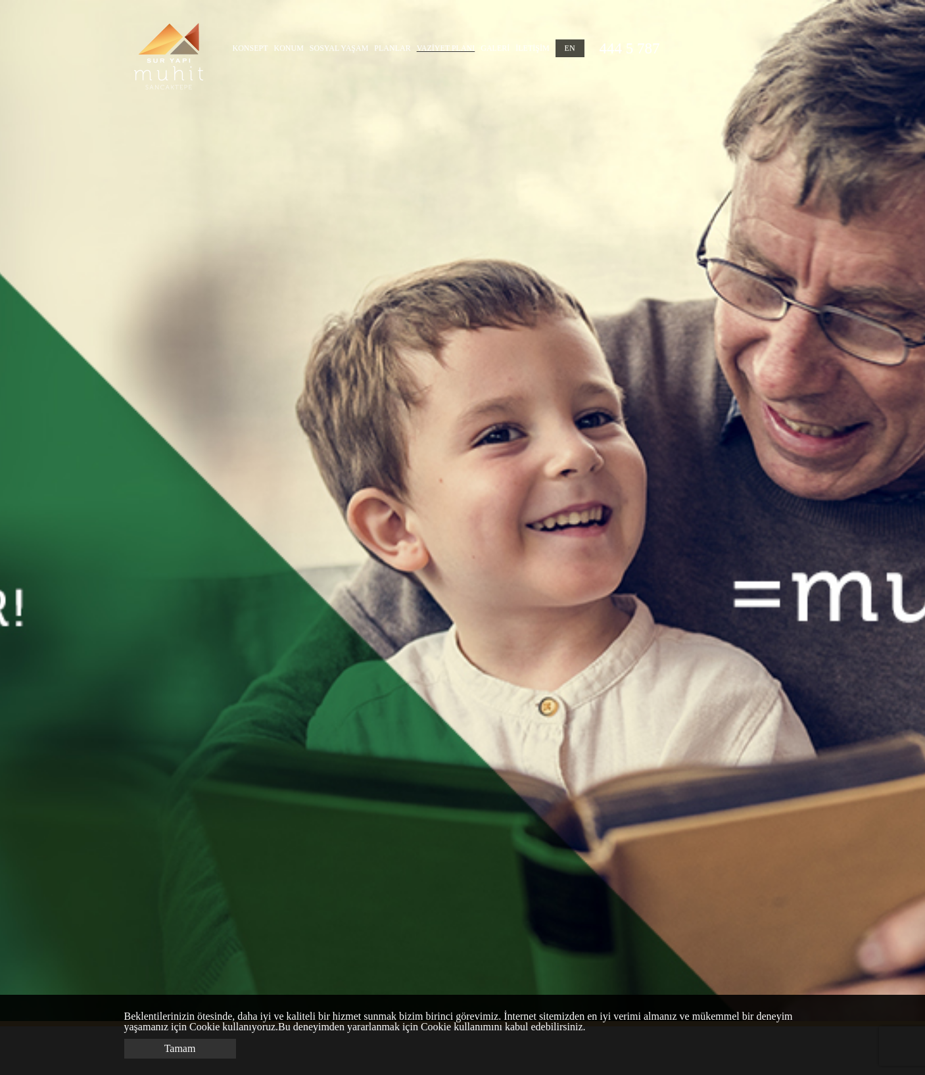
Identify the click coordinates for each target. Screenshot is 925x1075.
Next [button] (856, 510)
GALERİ (495, 48)
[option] (462, 510)
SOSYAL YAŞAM (339, 48)
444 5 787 (630, 48)
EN (570, 48)
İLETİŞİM (532, 48)
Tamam (180, 1048)
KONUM (289, 48)
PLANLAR (392, 48)
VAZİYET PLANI (446, 48)
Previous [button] (53, 511)
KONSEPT (250, 48)
